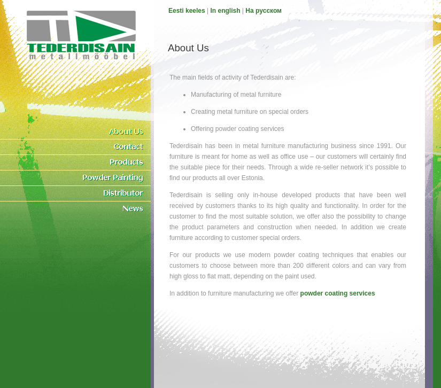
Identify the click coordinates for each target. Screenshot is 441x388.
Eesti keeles (186, 10)
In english (226, 10)
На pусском (263, 10)
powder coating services (337, 293)
